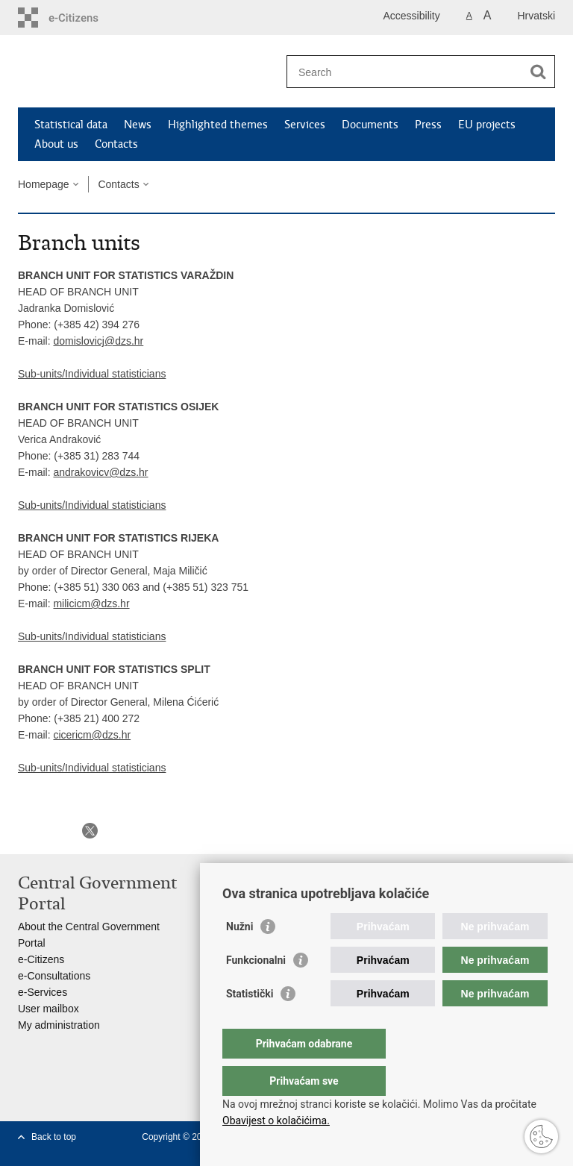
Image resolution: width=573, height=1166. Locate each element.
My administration (59, 1025)
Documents (370, 124)
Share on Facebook (58, 831)
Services (304, 124)
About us (56, 144)
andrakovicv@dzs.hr (100, 472)
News (137, 124)
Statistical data (70, 124)
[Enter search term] (405, 72)
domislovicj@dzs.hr (98, 341)
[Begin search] (538, 72)
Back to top (53, 1137)
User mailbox (48, 1009)
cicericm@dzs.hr (92, 735)
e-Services (42, 992)
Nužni (239, 956)
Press (428, 124)
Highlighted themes (218, 124)
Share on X (90, 831)
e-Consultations (54, 976)
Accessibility (411, 16)
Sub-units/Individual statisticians (92, 374)
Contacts (116, 144)
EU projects (487, 124)
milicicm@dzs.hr (91, 603)
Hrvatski (536, 16)
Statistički (249, 1023)
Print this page (26, 831)
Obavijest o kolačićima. (276, 1120)
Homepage (43, 184)
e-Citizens (41, 959)
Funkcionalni (256, 990)
